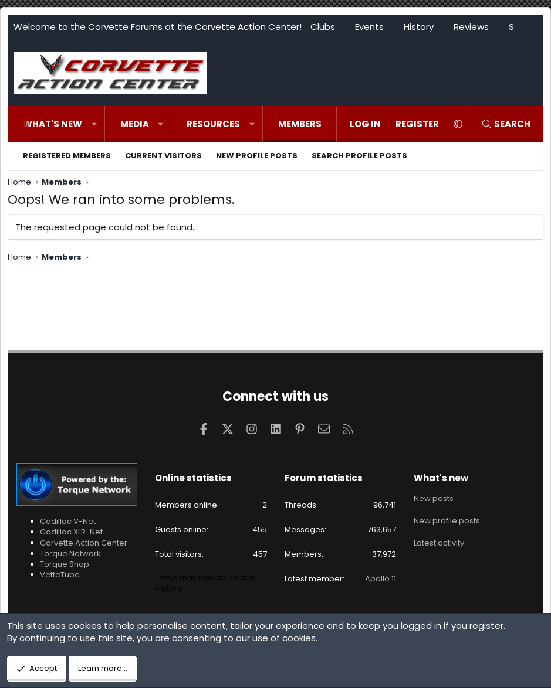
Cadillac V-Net (68, 521)
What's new (52, 124)
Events (369, 27)
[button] (94, 124)
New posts (434, 498)
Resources (213, 124)
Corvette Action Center (83, 543)
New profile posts (257, 155)
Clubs (322, 27)
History (419, 27)
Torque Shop (64, 564)
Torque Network (70, 553)
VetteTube (60, 574)
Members (300, 124)
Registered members (67, 155)
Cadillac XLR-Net (71, 531)
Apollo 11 (380, 578)
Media (134, 124)
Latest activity (439, 540)
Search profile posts (359, 155)
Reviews (471, 27)
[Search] (506, 124)
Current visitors (163, 155)
